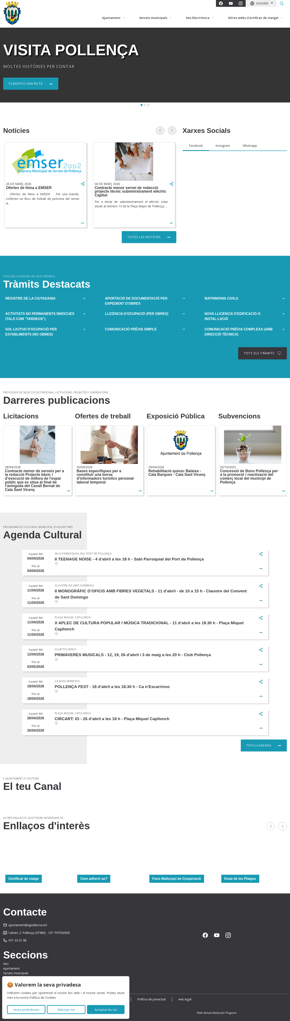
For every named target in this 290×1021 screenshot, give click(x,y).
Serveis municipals (15, 973)
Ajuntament (11, 968)
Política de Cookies (42, 997)
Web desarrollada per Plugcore (217, 1013)
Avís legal (184, 999)
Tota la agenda (258, 745)
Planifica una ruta (26, 83)
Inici (5, 964)
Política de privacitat (151, 999)
